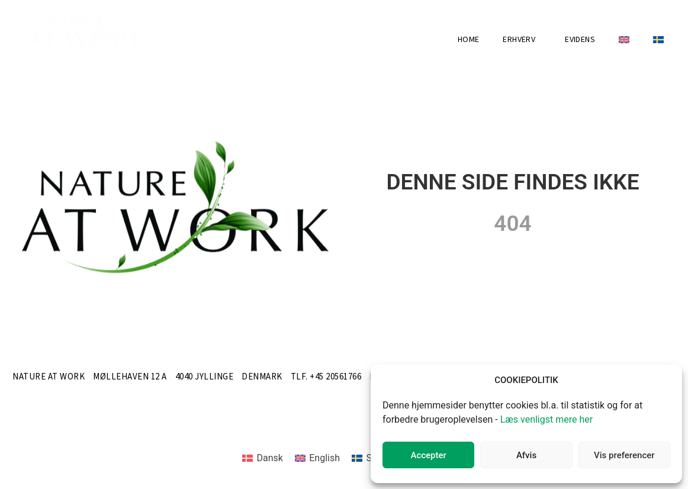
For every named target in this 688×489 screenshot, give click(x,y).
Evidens (580, 40)
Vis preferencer (624, 455)
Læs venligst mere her (546, 419)
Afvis (526, 455)
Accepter (428, 455)
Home (469, 40)
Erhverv (522, 40)
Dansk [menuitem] (269, 458)
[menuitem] (624, 39)
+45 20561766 (335, 377)
